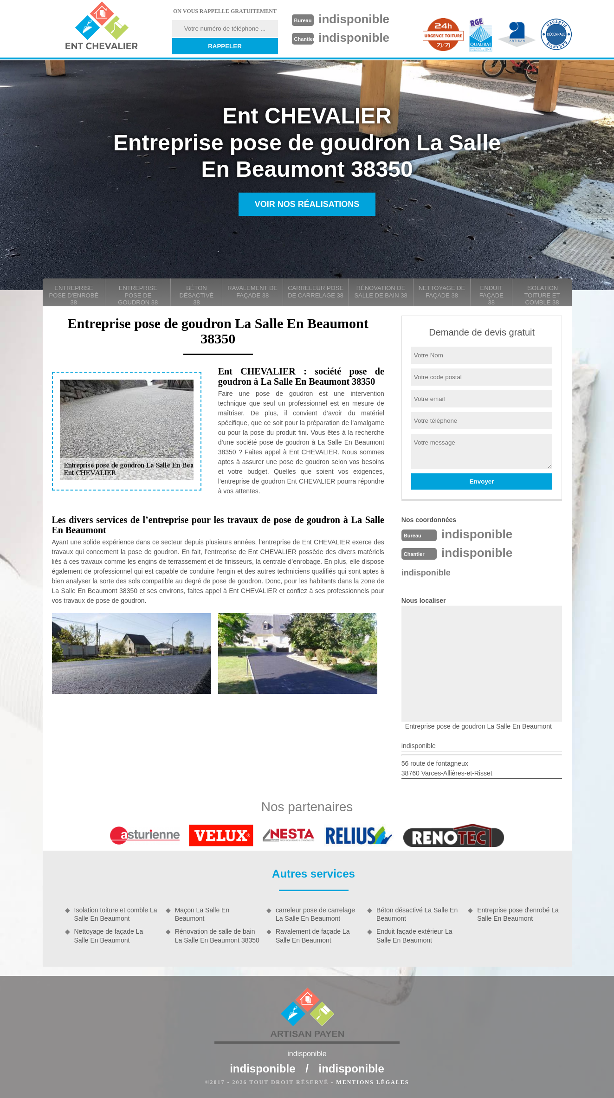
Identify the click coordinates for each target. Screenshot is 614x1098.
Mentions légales (372, 1082)
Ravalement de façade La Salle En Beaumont (313, 935)
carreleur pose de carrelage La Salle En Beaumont (315, 914)
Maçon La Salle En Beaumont (202, 914)
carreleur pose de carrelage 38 (315, 291)
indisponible (353, 19)
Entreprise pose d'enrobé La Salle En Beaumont (517, 914)
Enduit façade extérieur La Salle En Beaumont (414, 935)
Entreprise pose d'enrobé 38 (74, 295)
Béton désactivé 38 (197, 295)
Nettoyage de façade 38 (442, 291)
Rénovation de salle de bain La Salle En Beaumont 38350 (217, 935)
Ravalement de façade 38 (252, 291)
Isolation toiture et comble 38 (542, 295)
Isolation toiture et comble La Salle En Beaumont (115, 914)
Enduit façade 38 (491, 295)
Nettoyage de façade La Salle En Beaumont (108, 935)
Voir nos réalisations (307, 204)
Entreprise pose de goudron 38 (138, 295)
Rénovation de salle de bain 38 (380, 291)
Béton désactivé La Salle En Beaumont (417, 914)
